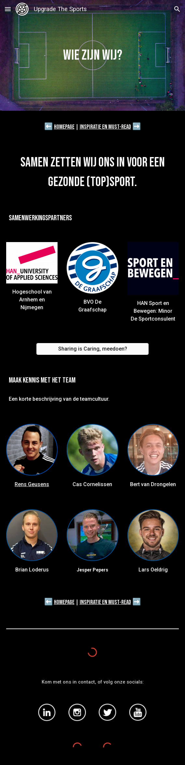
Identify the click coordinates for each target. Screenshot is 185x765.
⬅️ (48, 126)
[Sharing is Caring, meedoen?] (92, 348)
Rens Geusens (32, 484)
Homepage (64, 127)
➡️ (136, 126)
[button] (8, 9)
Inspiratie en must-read (105, 127)
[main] (92, 55)
